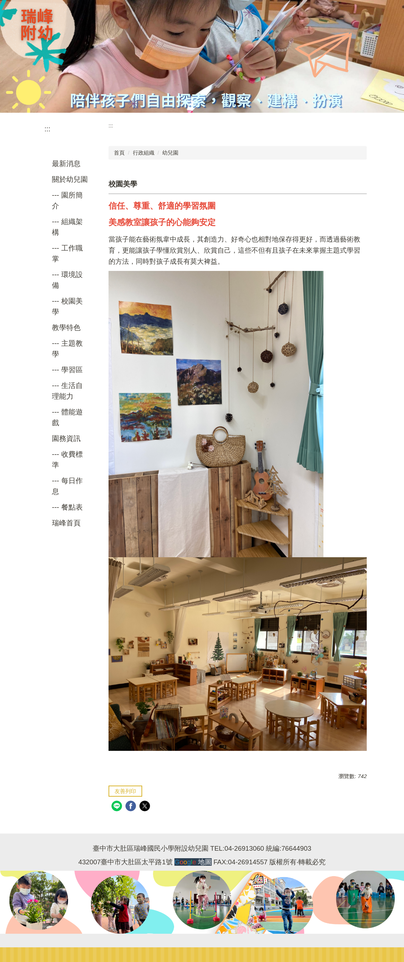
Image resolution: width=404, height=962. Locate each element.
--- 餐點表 (67, 507)
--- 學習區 (67, 370)
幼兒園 (170, 153)
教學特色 (66, 327)
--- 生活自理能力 (67, 391)
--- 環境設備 (67, 280)
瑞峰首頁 (66, 523)
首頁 (119, 153)
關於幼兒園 (70, 179)
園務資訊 (66, 438)
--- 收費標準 (67, 459)
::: (47, 129)
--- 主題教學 (67, 348)
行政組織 (143, 153)
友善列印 (125, 791)
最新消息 (66, 163)
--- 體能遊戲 (67, 417)
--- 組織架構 (67, 227)
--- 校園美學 (67, 306)
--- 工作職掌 (67, 253)
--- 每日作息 (67, 486)
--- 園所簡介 (67, 200)
